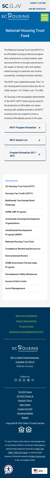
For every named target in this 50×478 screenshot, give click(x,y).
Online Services (37, 9)
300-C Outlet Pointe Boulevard (25, 357)
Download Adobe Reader (25, 415)
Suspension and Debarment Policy (26, 332)
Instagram (20, 380)
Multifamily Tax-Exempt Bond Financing (19, 202)
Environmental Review (16, 256)
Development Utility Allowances (21, 274)
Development (11, 181)
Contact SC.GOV (25, 409)
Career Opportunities (26, 321)
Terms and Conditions (26, 316)
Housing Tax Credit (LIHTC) (19, 193)
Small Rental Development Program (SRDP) (18, 232)
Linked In (24, 380)
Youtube (32, 380)
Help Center (25, 405)
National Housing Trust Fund (19, 241)
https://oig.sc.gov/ (37, 456)
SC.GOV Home (25, 392)
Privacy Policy (26, 326)
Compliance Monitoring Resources (22, 248)
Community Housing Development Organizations (22, 221)
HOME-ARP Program (15, 212)
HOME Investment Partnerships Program (21, 265)
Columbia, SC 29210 (25, 362)
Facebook (15, 380)
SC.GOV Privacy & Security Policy (25, 398)
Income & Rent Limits (16, 281)
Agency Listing (38, 3)
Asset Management (15, 288)
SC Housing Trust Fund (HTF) (20, 186)
